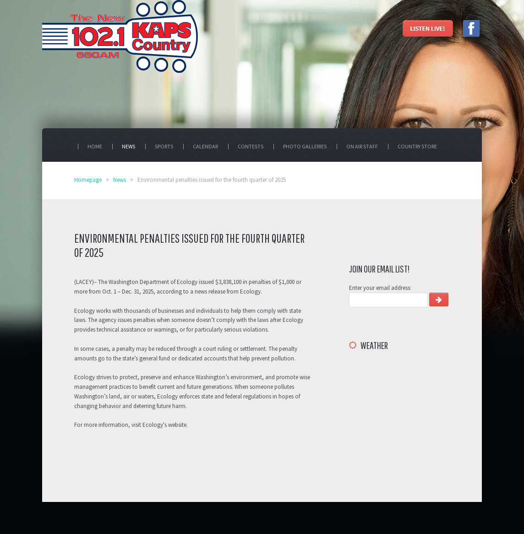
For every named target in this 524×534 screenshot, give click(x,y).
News (119, 180)
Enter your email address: (380, 288)
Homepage (88, 180)
